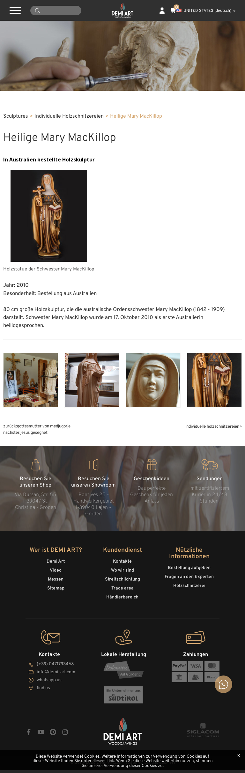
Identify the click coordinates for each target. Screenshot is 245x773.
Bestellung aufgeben (189, 573)
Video (56, 575)
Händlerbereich (122, 602)
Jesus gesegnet (34, 439)
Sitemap (55, 593)
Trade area (122, 593)
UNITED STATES (205, 10)
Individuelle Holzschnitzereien (69, 123)
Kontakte (122, 566)
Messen (55, 584)
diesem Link (112, 761)
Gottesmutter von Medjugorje (44, 432)
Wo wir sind (122, 575)
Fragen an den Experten (189, 582)
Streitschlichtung (122, 584)
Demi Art (56, 566)
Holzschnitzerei (189, 591)
